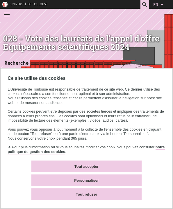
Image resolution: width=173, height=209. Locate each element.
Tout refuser (86, 194)
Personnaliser (86, 180)
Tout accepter (86, 166)
